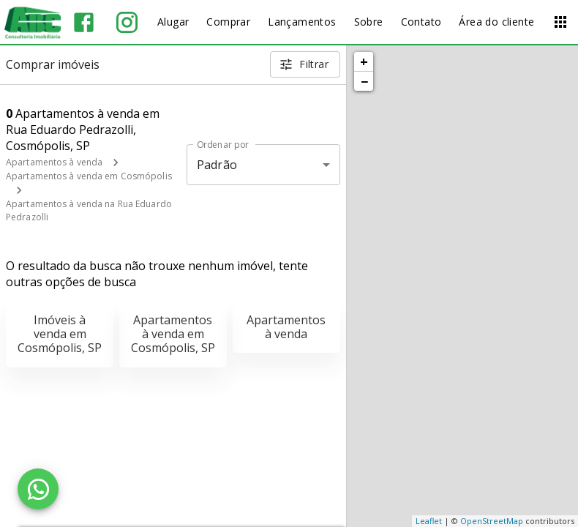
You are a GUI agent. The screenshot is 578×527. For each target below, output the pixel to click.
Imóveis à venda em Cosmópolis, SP (60, 334)
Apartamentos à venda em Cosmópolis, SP (173, 334)
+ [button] (364, 61)
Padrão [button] (217, 165)
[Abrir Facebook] (84, 22)
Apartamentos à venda (54, 162)
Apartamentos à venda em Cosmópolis (89, 176)
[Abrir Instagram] (127, 22)
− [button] (364, 81)
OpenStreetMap (491, 520)
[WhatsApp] (38, 488)
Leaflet (429, 520)
